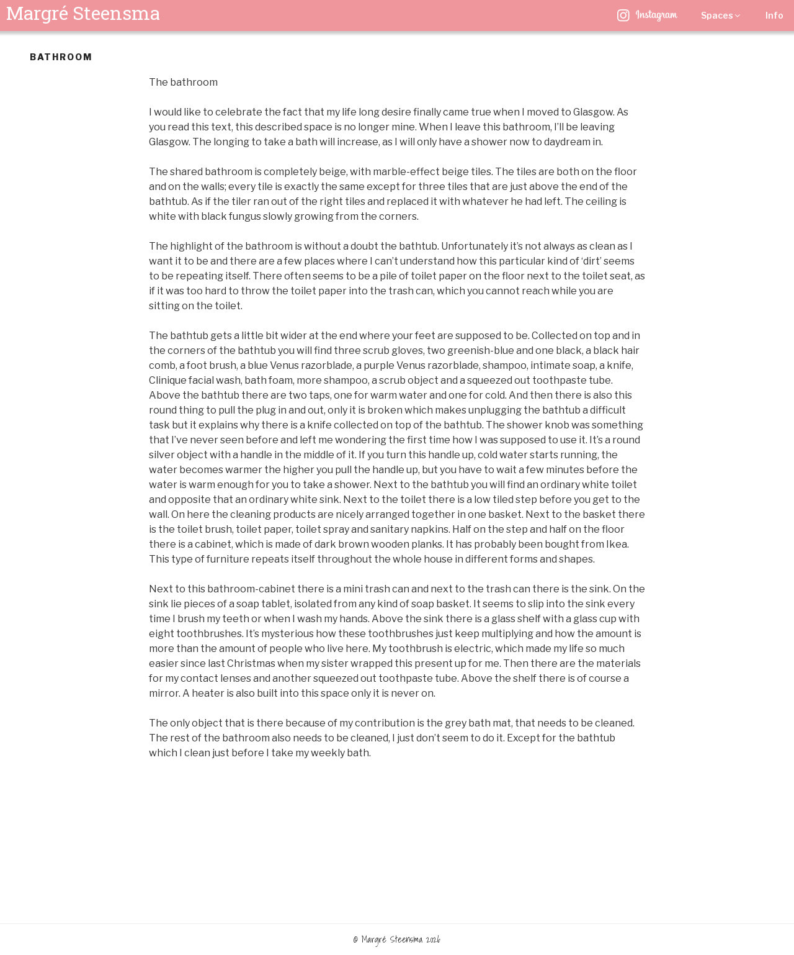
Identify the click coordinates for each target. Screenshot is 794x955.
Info (774, 15)
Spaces (721, 15)
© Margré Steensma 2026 (397, 939)
